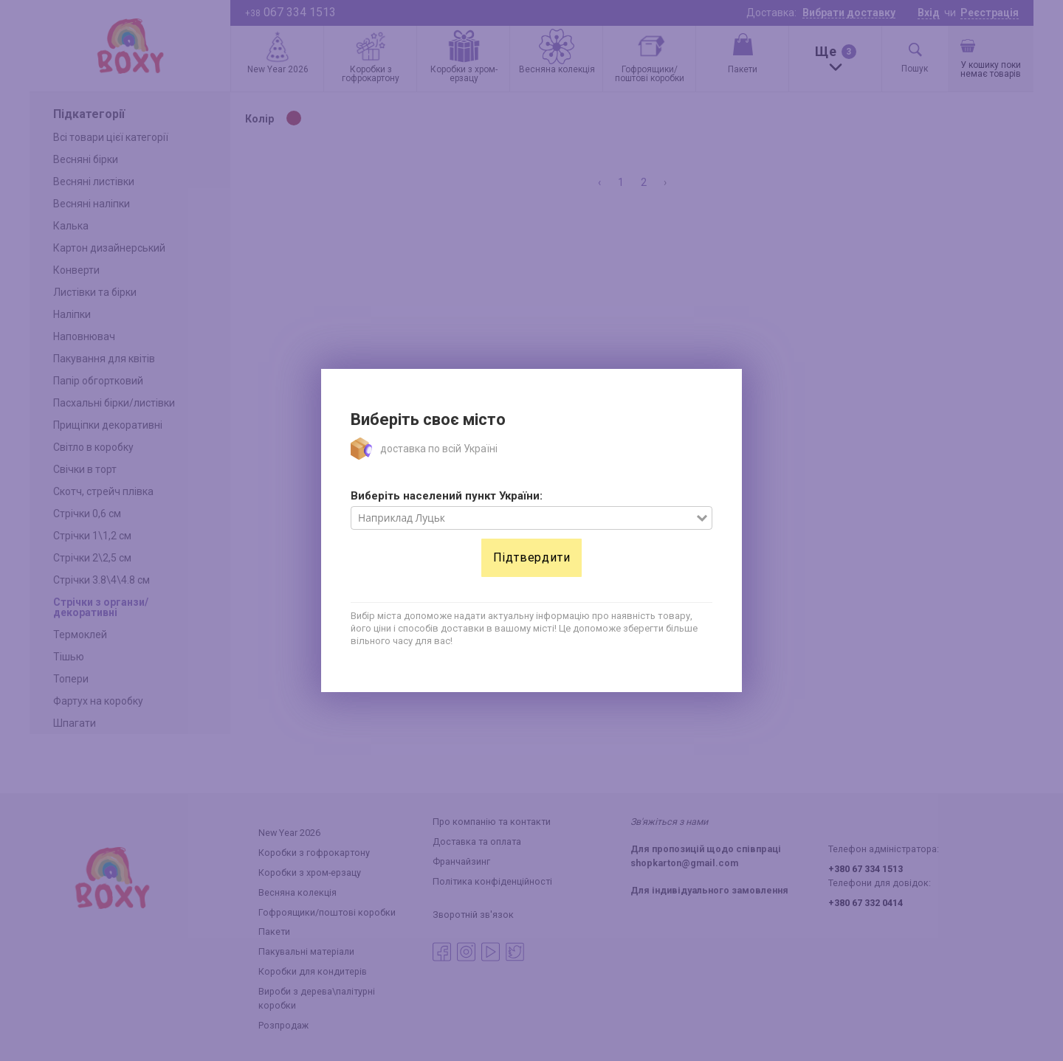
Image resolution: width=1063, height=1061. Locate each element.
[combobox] (524, 518)
